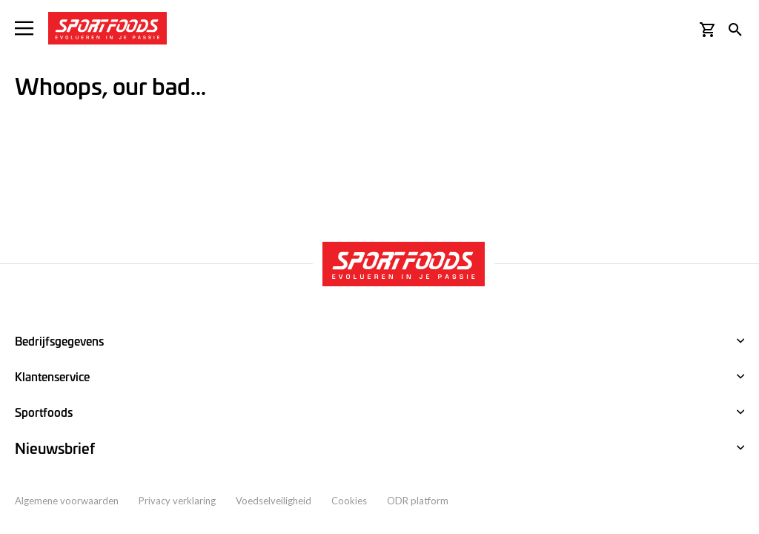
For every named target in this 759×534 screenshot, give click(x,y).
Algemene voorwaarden (67, 501)
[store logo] (107, 28)
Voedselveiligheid (273, 501)
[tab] (379, 448)
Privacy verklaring (177, 501)
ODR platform (417, 501)
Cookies (349, 501)
